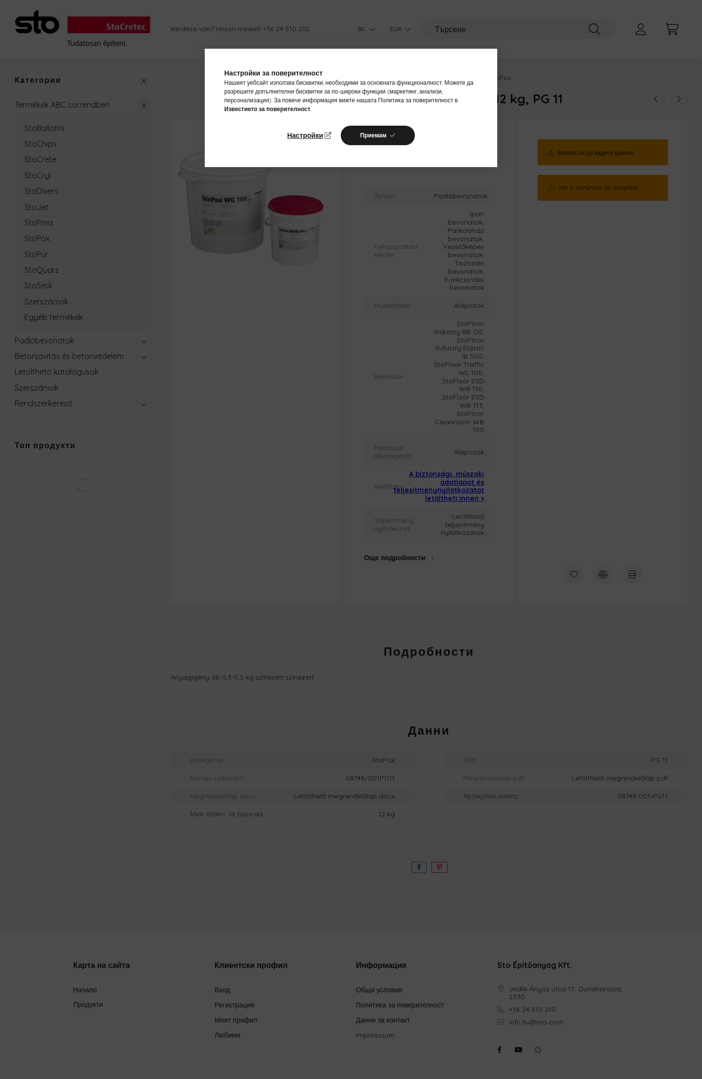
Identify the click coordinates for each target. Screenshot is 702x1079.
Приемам (373, 135)
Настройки (305, 135)
